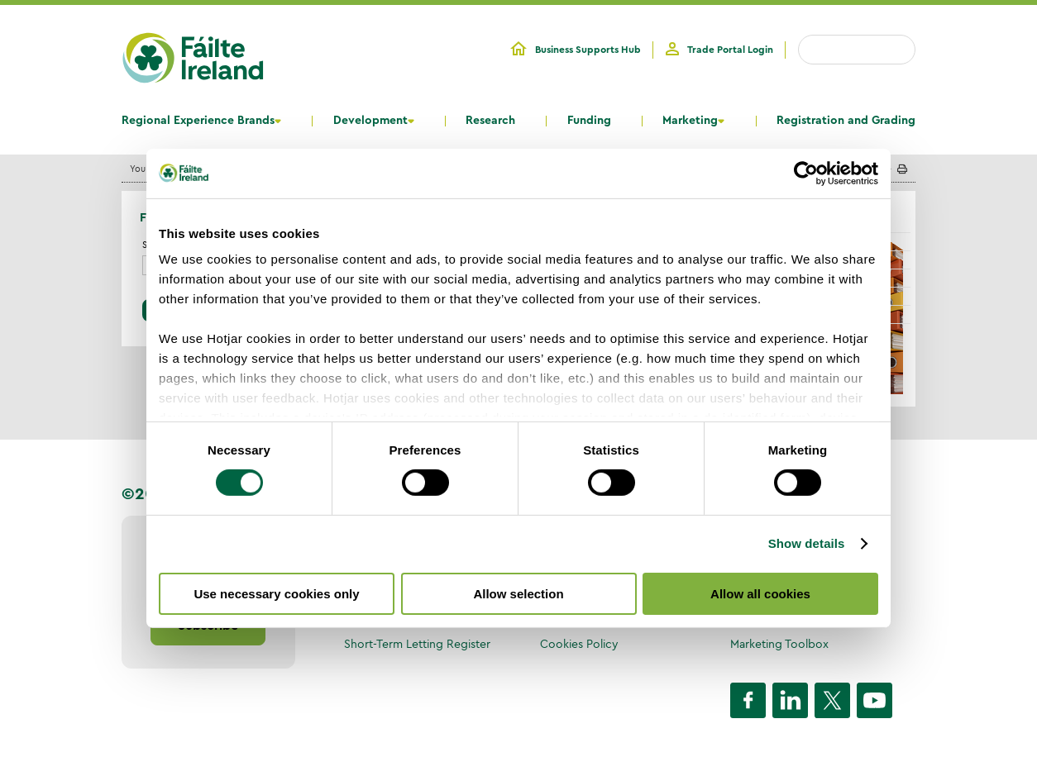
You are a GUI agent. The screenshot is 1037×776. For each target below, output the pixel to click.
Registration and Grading (846, 120)
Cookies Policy (579, 644)
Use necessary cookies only (276, 594)
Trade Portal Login (730, 50)
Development (370, 120)
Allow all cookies (760, 594)
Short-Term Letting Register (417, 644)
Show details (806, 543)
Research (490, 120)
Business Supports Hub (588, 50)
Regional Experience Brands (198, 120)
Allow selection (518, 594)
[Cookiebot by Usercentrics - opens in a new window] (806, 172)
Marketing (690, 120)
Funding (589, 120)
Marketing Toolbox (779, 644)
